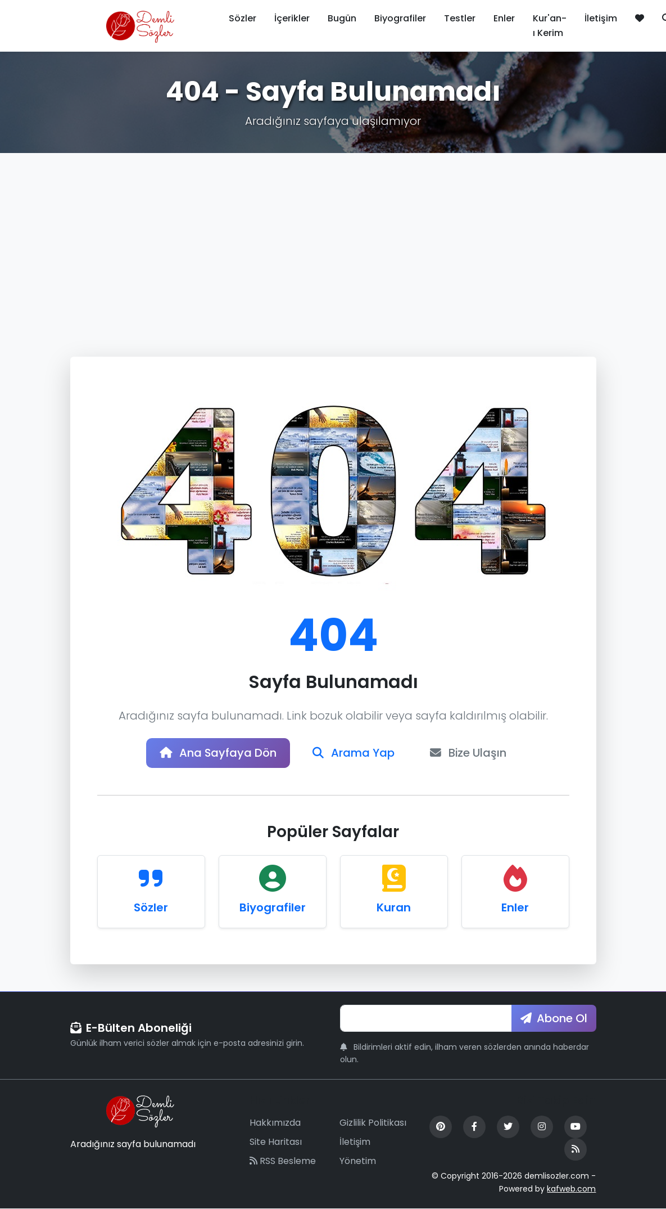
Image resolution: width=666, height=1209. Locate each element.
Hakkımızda (275, 1123)
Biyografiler (400, 18)
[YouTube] (575, 1127)
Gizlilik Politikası (372, 1123)
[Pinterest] (440, 1127)
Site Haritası (276, 1141)
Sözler (242, 18)
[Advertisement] (333, 237)
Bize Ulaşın (469, 753)
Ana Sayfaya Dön (217, 753)
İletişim (601, 18)
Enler (504, 18)
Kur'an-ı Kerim (550, 25)
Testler (459, 18)
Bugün (342, 18)
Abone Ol (553, 1018)
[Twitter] (508, 1127)
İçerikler (292, 18)
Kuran (394, 907)
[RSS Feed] (575, 1150)
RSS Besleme (283, 1160)
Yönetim (357, 1160)
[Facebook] (474, 1127)
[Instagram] (542, 1127)
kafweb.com (571, 1188)
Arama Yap (353, 753)
